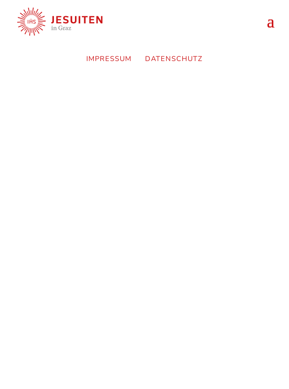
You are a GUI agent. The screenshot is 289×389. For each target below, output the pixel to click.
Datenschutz (174, 59)
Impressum (109, 59)
